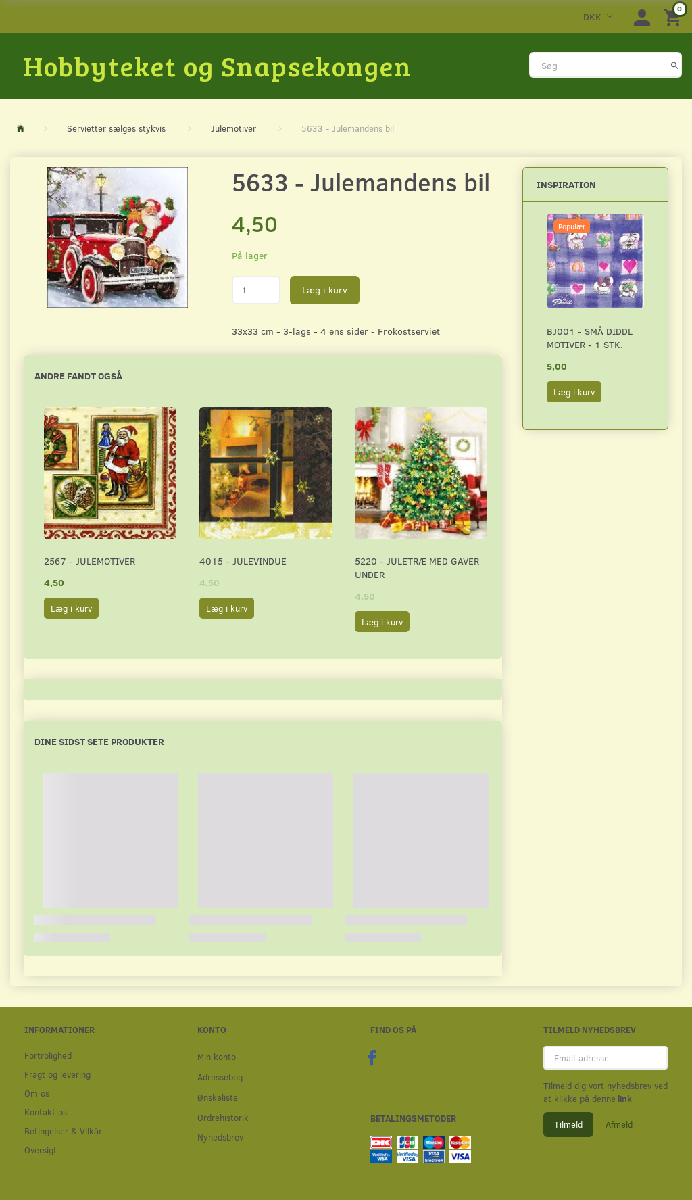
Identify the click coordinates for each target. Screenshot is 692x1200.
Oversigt (40, 1149)
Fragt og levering (57, 1074)
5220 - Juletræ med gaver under (417, 567)
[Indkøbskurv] (674, 16)
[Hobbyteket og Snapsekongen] (218, 65)
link (624, 1099)
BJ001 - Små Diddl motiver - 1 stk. (590, 338)
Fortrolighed (48, 1055)
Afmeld (619, 1124)
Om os (36, 1093)
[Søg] (674, 65)
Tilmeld (568, 1124)
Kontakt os (45, 1112)
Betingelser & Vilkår (63, 1130)
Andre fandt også (78, 375)
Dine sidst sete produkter (99, 741)
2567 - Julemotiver (89, 560)
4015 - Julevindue (243, 560)
